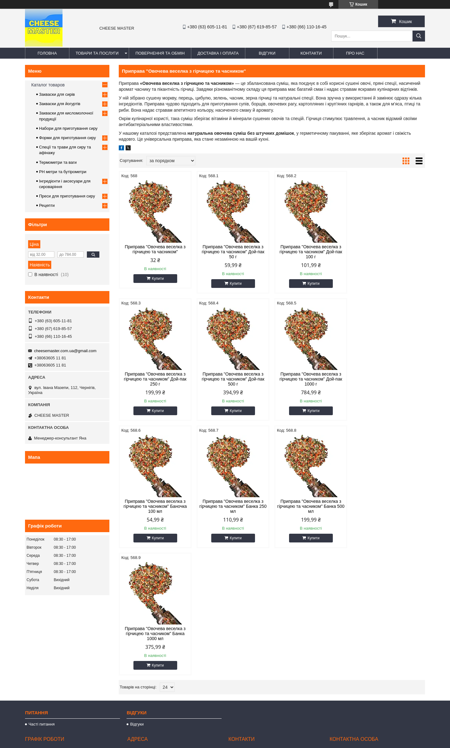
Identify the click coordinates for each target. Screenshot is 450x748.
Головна (47, 53)
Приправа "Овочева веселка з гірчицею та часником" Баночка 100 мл (310, 379)
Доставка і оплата (218, 53)
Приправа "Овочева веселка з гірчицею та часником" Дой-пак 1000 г (233, 379)
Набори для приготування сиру (68, 128)
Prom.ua (254, 731)
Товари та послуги (97, 53)
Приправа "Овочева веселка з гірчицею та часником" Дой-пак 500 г (155, 379)
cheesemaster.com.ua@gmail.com (65, 350)
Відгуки (267, 53)
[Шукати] (418, 36)
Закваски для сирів (57, 94)
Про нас (355, 53)
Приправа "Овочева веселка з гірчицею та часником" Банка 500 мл (155, 506)
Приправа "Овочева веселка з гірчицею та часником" (155, 249)
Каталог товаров (48, 84)
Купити (158, 278)
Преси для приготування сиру (67, 196)
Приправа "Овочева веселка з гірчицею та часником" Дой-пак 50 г (233, 251)
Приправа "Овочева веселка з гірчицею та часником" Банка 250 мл (388, 379)
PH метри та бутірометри (62, 171)
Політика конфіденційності (266, 742)
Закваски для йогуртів (59, 103)
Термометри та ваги (58, 162)
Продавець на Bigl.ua (225, 736)
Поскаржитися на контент (218, 742)
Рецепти (47, 205)
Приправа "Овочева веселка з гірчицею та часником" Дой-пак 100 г (310, 251)
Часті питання (41, 625)
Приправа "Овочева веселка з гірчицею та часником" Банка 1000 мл (232, 506)
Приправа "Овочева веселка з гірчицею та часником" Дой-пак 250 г (388, 251)
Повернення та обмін (160, 53)
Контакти (311, 53)
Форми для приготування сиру (67, 137)
